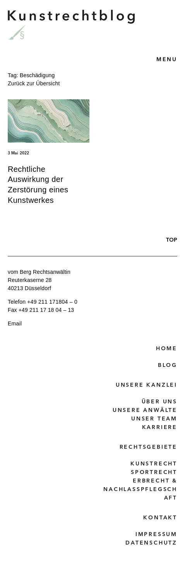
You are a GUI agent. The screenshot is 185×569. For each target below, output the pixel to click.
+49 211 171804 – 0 (52, 302)
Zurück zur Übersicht (34, 83)
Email (15, 323)
